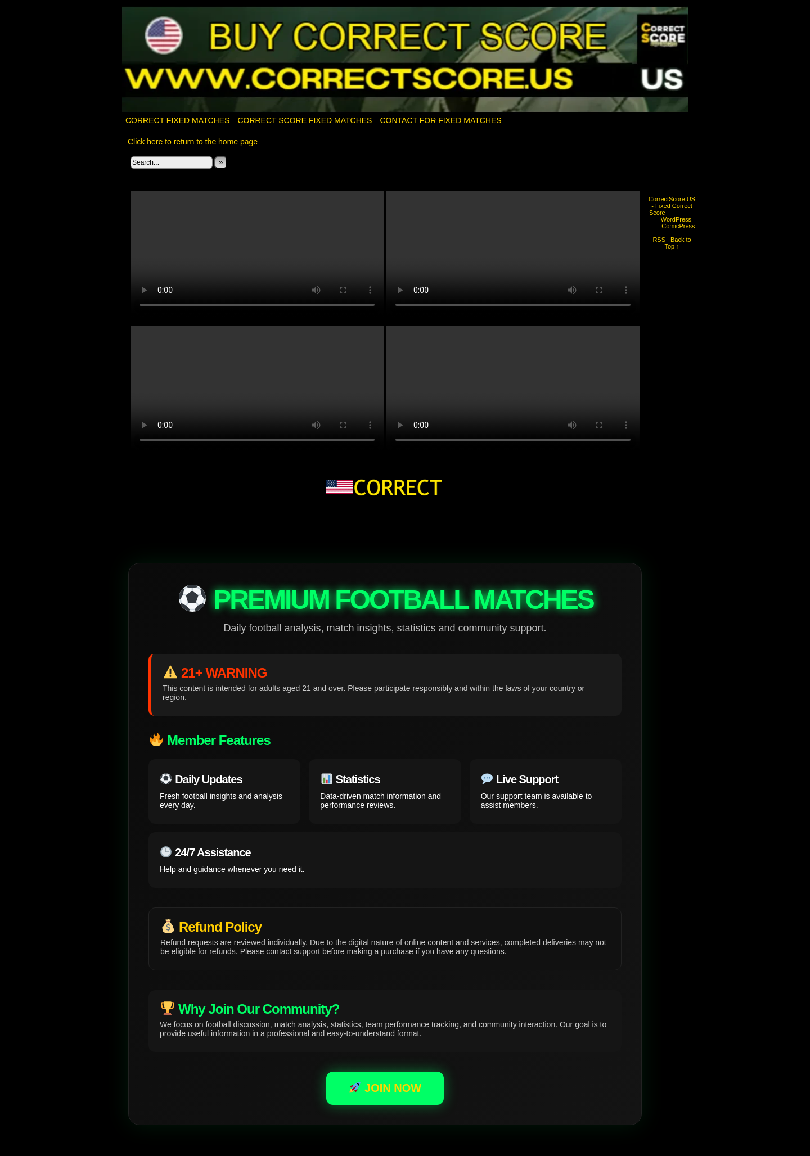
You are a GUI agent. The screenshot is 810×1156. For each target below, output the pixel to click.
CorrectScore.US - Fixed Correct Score (672, 206)
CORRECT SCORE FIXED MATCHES (304, 120)
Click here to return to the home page (193, 141)
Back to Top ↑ (677, 243)
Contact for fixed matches (440, 120)
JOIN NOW (385, 1088)
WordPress (676, 219)
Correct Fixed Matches (177, 120)
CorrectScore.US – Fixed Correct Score (405, 60)
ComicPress (678, 226)
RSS (658, 239)
